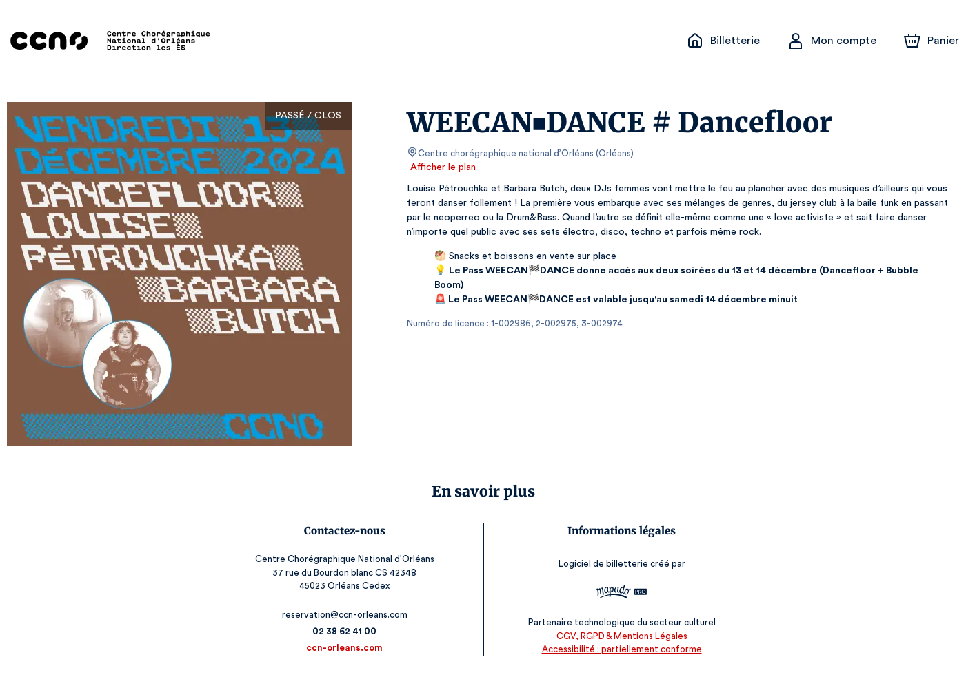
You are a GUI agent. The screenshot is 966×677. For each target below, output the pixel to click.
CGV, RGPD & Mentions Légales (619, 636)
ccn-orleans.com (346, 648)
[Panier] (931, 40)
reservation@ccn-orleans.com (347, 615)
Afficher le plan (442, 167)
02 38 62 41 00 (347, 631)
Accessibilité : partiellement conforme (619, 649)
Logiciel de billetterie (601, 564)
